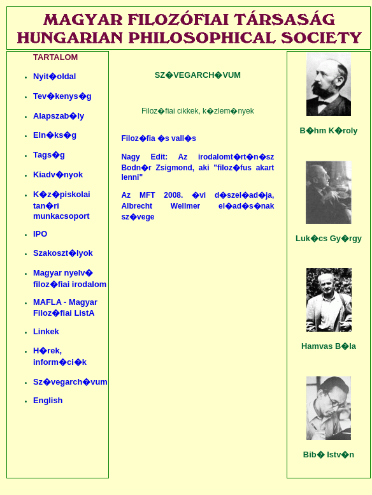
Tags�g (49, 154)
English (47, 400)
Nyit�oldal (54, 76)
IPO (40, 234)
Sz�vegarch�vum (70, 382)
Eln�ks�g (54, 135)
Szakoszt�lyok (63, 253)
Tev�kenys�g (62, 96)
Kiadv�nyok (58, 174)
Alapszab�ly (58, 116)
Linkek (46, 331)
